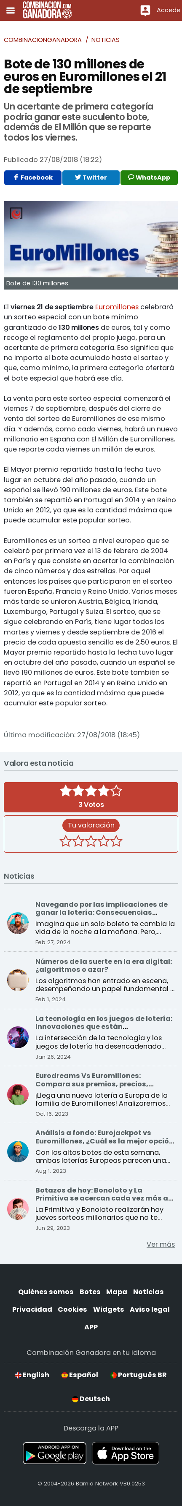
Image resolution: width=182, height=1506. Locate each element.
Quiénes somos (46, 1292)
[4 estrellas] (103, 842)
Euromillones (117, 307)
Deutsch (91, 1399)
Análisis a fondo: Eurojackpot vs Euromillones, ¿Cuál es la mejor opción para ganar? (104, 1141)
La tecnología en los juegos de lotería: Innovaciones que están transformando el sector (103, 1027)
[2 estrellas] (78, 842)
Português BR (138, 1375)
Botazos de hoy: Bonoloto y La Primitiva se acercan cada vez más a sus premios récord (101, 1198)
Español (80, 1375)
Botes (90, 1292)
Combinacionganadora (43, 40)
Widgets (108, 1309)
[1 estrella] (65, 842)
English (32, 1375)
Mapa (116, 1292)
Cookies (72, 1309)
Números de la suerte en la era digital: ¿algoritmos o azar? (103, 965)
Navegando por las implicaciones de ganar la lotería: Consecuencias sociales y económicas (101, 913)
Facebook (33, 177)
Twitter (91, 177)
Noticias (105, 40)
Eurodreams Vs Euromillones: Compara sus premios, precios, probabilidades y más (91, 1084)
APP (91, 1327)
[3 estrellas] (91, 842)
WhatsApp (149, 177)
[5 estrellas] (116, 842)
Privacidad (32, 1309)
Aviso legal (150, 1309)
